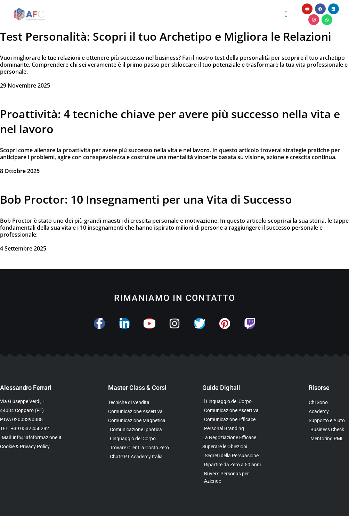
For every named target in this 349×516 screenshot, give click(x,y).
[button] (286, 14)
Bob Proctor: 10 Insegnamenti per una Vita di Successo (146, 199)
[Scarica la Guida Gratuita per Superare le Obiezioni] (232, 446)
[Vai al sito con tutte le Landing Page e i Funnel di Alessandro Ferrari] (329, 411)
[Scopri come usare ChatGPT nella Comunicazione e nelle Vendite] (141, 456)
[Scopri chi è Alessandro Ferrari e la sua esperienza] (329, 402)
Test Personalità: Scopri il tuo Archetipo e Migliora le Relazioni (167, 36)
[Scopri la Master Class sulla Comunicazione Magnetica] (141, 420)
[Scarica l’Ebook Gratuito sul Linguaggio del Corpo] (232, 401)
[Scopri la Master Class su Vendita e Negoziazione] (141, 402)
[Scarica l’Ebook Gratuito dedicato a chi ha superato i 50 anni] (232, 464)
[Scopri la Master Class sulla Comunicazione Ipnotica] (141, 429)
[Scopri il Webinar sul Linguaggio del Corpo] (141, 438)
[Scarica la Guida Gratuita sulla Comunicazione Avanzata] (232, 419)
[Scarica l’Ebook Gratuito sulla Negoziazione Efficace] (232, 437)
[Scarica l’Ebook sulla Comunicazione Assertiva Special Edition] (232, 410)
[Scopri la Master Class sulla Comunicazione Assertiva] (141, 411)
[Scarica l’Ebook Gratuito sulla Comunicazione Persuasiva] (232, 455)
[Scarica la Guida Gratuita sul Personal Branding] (232, 428)
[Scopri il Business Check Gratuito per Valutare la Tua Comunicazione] (329, 429)
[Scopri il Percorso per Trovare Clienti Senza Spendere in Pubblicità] (141, 447)
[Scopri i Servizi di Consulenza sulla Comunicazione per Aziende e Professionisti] (329, 420)
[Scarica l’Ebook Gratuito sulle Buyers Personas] (232, 477)
